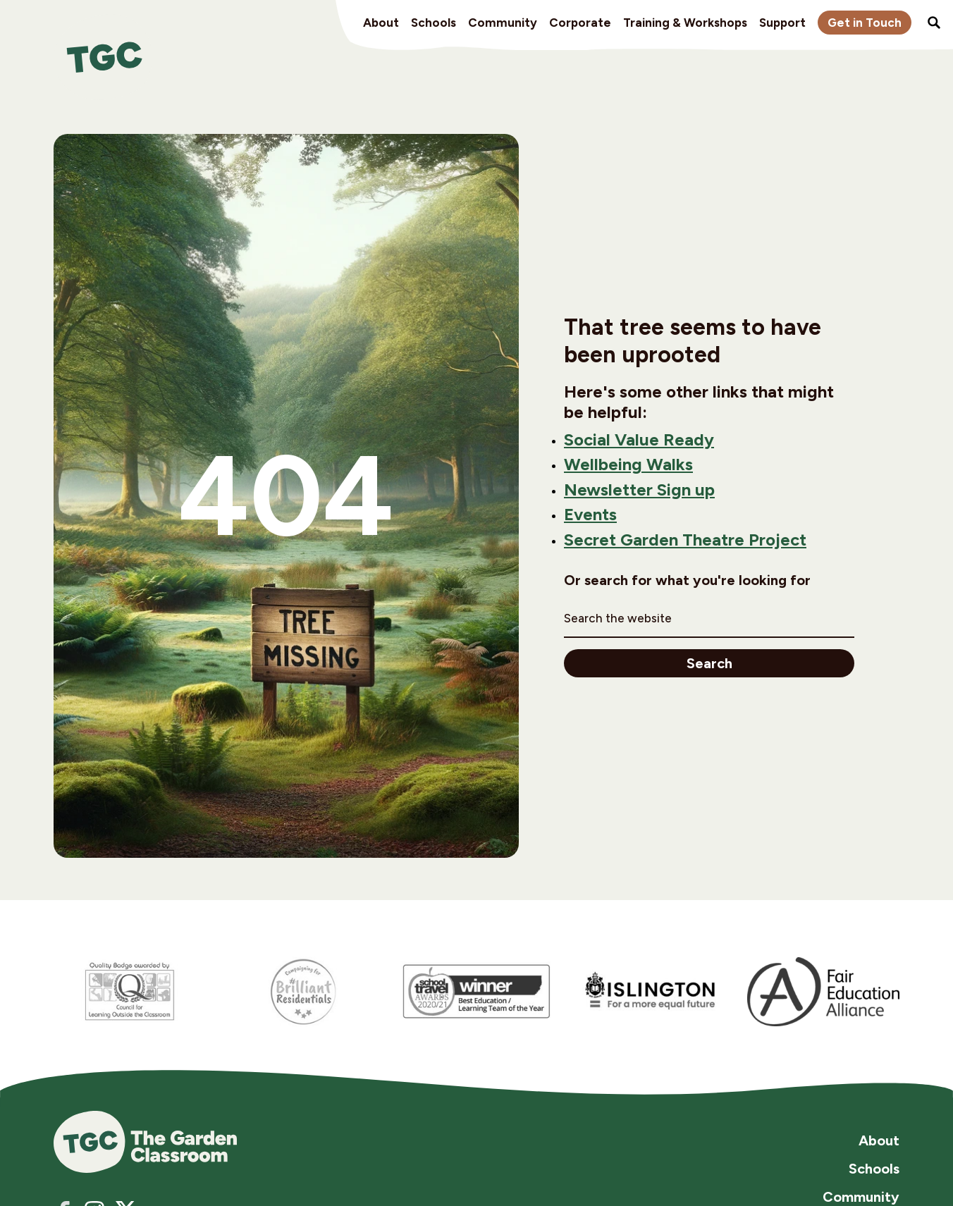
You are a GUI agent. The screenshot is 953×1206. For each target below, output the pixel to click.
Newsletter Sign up (639, 490)
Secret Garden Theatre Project (685, 540)
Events (590, 514)
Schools (433, 23)
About (381, 23)
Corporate (580, 23)
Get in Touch (865, 23)
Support (782, 23)
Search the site (934, 22)
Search (709, 663)
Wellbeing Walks (628, 464)
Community (502, 23)
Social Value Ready (639, 440)
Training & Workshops (685, 23)
